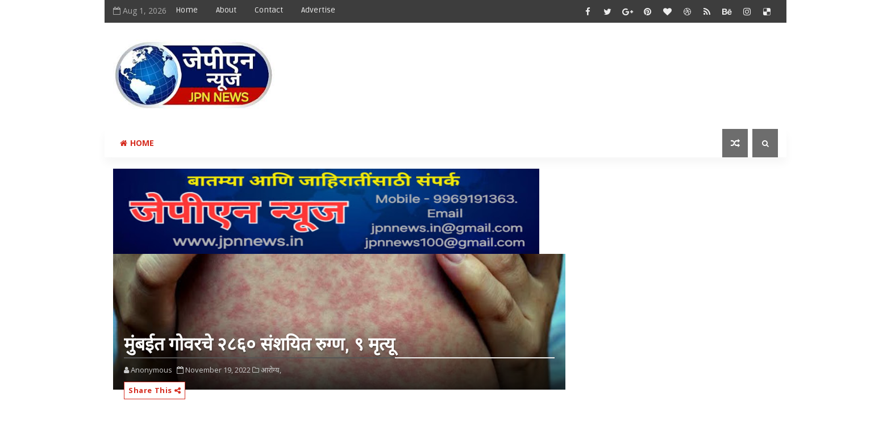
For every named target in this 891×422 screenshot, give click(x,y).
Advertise (318, 10)
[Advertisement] (570, 66)
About (226, 10)
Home (187, 10)
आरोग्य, (271, 370)
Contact (269, 10)
